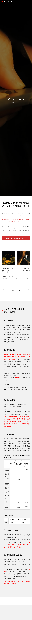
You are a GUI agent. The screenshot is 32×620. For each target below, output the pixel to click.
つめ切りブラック (7, 479)
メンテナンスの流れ (16, 291)
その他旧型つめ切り (7, 497)
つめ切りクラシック (7, 475)
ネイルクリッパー (7, 470)
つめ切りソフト (7, 483)
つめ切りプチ (7, 488)
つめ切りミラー (7, 492)
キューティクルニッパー (7, 502)
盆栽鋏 (6, 507)
